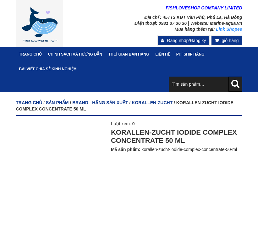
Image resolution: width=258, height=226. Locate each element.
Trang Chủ (30, 54)
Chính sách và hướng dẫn (75, 54)
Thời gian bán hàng (128, 54)
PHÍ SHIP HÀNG (190, 54)
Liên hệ (163, 54)
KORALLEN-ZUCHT (152, 102)
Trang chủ (29, 102)
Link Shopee (229, 29)
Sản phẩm (57, 102)
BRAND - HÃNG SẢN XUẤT (100, 102)
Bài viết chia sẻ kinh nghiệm (48, 69)
